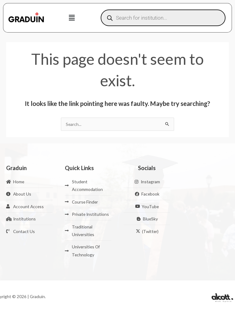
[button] (72, 17)
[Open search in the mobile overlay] (163, 17)
